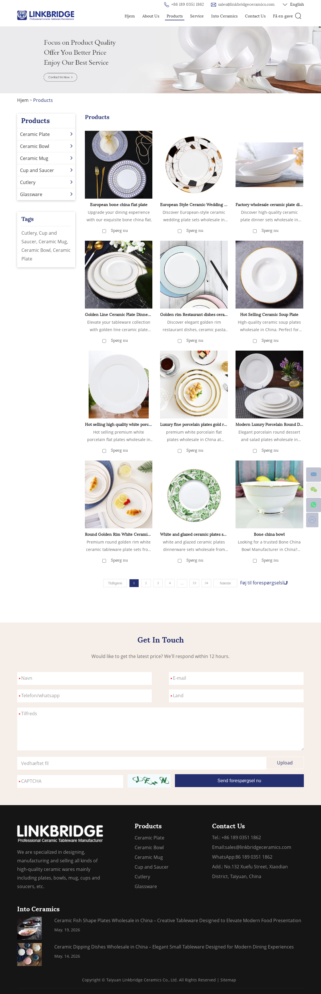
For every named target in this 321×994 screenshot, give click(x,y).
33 (195, 583)
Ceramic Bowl (47, 146)
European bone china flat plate (118, 204)
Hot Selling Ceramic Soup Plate (269, 314)
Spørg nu (119, 230)
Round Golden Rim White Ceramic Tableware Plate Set (119, 534)
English (293, 4)
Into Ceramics (224, 16)
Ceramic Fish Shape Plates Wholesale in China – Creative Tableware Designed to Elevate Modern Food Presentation (177, 920)
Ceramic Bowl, (37, 250)
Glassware (47, 194)
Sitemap (228, 979)
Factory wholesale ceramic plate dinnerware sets (269, 204)
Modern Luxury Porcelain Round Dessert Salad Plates (269, 424)
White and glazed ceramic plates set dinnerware (194, 534)
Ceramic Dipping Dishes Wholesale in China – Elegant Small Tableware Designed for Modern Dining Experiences (174, 946)
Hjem (130, 16)
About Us (150, 16)
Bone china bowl (269, 534)
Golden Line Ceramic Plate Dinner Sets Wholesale (119, 314)
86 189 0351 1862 (254, 856)
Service (197, 16)
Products (175, 16)
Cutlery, (30, 233)
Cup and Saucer (47, 170)
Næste (228, 583)
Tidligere (112, 583)
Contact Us (255, 16)
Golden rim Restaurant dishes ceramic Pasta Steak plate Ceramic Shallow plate (194, 314)
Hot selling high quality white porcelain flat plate (119, 424)
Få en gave (283, 16)
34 (208, 583)
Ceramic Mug (47, 158)
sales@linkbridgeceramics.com (246, 4)
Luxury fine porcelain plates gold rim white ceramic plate (194, 424)
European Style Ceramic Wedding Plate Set (194, 204)
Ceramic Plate (47, 134)
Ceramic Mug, (53, 241)
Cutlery (47, 182)
